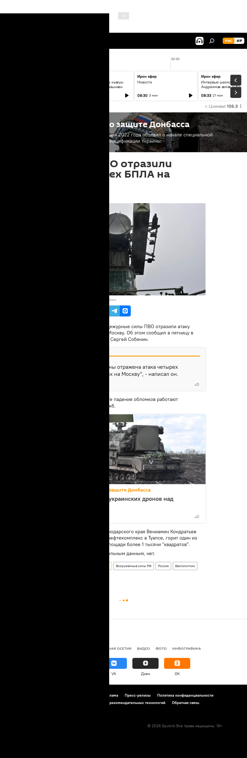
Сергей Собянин (93, 576)
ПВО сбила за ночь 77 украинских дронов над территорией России (110, 502)
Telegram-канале (62, 339)
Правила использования (52, 695)
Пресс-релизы (138, 695)
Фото (161, 648)
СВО (28, 648)
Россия (163, 566)
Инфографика (186, 648)
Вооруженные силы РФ (133, 566)
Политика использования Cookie (35, 702)
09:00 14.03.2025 (57, 196)
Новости (17, 82)
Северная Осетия (114, 648)
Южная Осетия (76, 648)
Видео (143, 648)
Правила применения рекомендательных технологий (117, 702)
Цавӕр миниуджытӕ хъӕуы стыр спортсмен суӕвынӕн (98, 84)
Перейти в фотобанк (101, 300)
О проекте (15, 695)
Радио (12, 648)
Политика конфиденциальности (185, 695)
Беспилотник (185, 566)
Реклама (110, 695)
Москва (69, 576)
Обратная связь (185, 702)
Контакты (88, 695)
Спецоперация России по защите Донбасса (99, 490)
